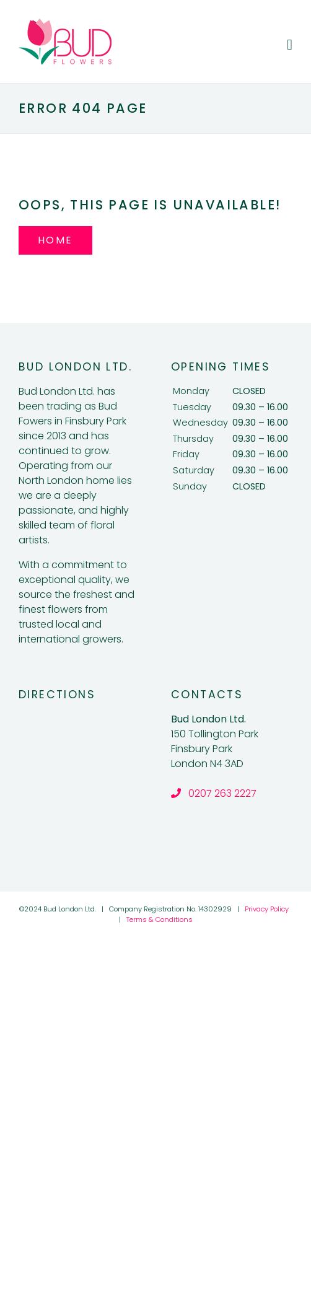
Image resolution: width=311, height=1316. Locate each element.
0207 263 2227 (213, 793)
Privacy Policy (267, 909)
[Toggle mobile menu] (289, 44)
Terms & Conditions (159, 919)
